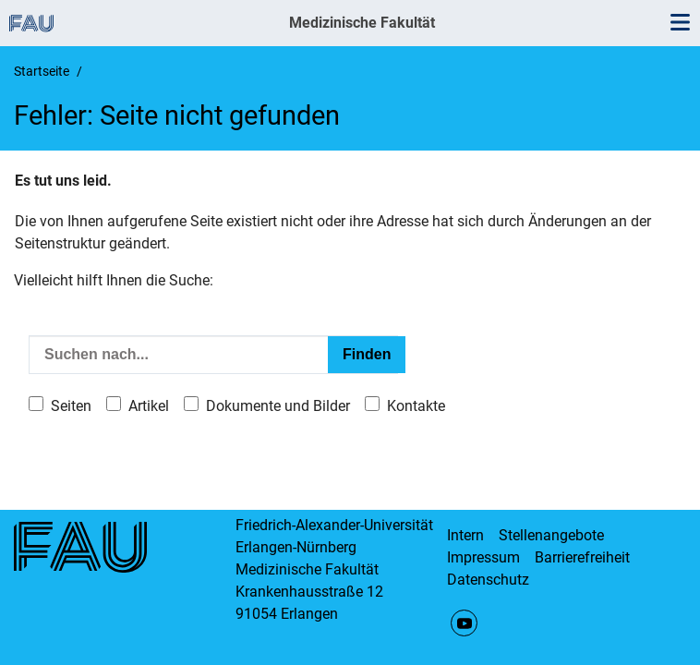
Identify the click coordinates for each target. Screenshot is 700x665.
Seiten (71, 406)
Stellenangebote (551, 535)
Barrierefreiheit (582, 557)
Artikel (148, 406)
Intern (465, 535)
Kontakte (416, 406)
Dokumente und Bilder (278, 406)
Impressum (483, 557)
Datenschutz (488, 579)
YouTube (464, 623)
